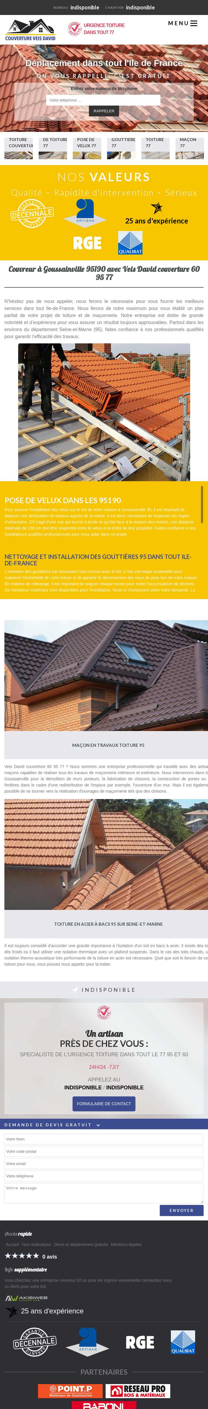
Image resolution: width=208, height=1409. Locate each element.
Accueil (12, 1244)
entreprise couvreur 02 (60, 1280)
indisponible (76, 7)
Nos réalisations (36, 1244)
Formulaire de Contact (104, 1103)
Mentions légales (126, 1244)
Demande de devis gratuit (52, 1124)
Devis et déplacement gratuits (81, 1244)
